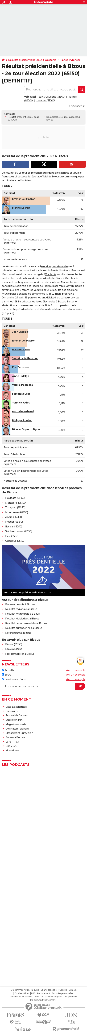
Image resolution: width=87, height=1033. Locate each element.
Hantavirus (12, 711)
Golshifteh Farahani (17, 728)
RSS (33, 993)
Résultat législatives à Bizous (22, 618)
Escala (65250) (13, 526)
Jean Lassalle (20, 331)
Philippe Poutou (22, 420)
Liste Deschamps (16, 706)
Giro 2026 (11, 746)
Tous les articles (21, 993)
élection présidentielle (54, 266)
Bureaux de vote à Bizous (20, 604)
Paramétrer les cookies (21, 996)
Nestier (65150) (14, 521)
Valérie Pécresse (22, 384)
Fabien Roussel (21, 393)
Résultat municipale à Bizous (22, 613)
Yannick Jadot (21, 402)
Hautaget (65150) (15, 497)
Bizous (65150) (13, 644)
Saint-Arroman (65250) (18, 531)
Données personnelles (62, 993)
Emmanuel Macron (23, 199)
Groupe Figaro (70, 996)
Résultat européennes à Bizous (23, 628)
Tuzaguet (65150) (15, 507)
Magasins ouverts (16, 724)
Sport (6, 674)
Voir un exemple (75, 670)
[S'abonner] (43, 686)
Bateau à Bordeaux (17, 737)
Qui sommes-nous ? (20, 990)
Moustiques (12, 750)
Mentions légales (53, 996)
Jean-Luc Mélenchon (25, 358)
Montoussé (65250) (16, 512)
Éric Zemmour (21, 367)
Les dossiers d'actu (14, 679)
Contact (73, 990)
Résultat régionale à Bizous (21, 609)
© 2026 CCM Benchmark (43, 1000)
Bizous (49, 117)
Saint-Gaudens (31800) (52, 96)
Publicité (63, 990)
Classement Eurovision (19, 733)
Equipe (35, 990)
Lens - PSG (12, 741)
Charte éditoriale (49, 990)
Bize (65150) (12, 536)
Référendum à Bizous (18, 632)
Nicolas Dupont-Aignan (26, 429)
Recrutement (43, 993)
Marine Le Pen (21, 207)
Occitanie (50, 59)
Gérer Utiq (39, 996)
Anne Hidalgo (20, 376)
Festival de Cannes (17, 715)
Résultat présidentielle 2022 (25, 59)
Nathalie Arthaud (23, 411)
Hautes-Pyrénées (70, 59)
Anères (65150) (13, 517)
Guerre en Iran (14, 719)
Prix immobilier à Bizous (19, 653)
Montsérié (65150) (15, 502)
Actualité (8, 670)
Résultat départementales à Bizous (26, 623)
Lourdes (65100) (45, 100)
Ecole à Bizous (13, 649)
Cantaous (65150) (15, 540)
